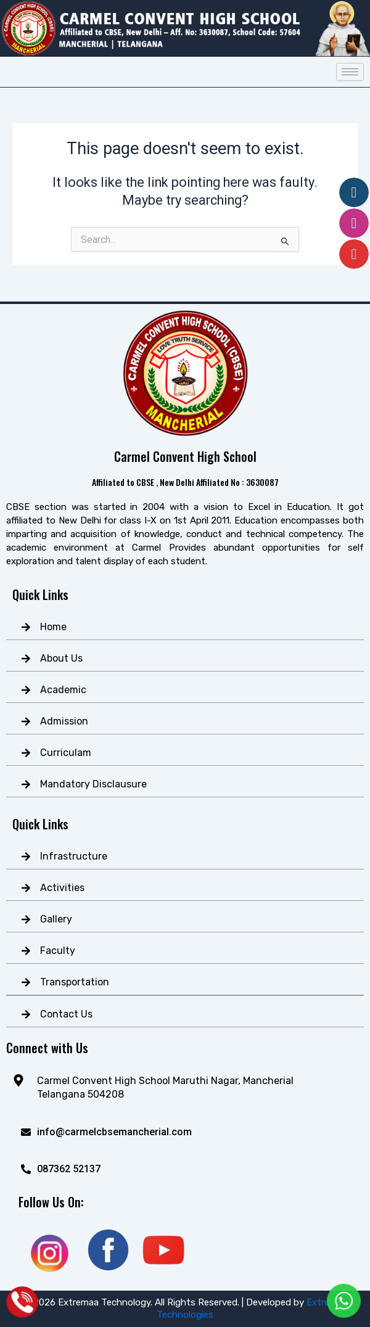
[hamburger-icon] (350, 72)
